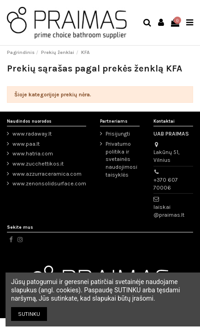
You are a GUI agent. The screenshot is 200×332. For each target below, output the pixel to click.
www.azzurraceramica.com (47, 174)
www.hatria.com (32, 153)
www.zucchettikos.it (38, 163)
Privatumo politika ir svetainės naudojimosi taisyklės (121, 159)
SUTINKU (29, 314)
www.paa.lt (26, 144)
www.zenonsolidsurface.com (49, 183)
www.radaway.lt (32, 133)
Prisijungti (118, 133)
